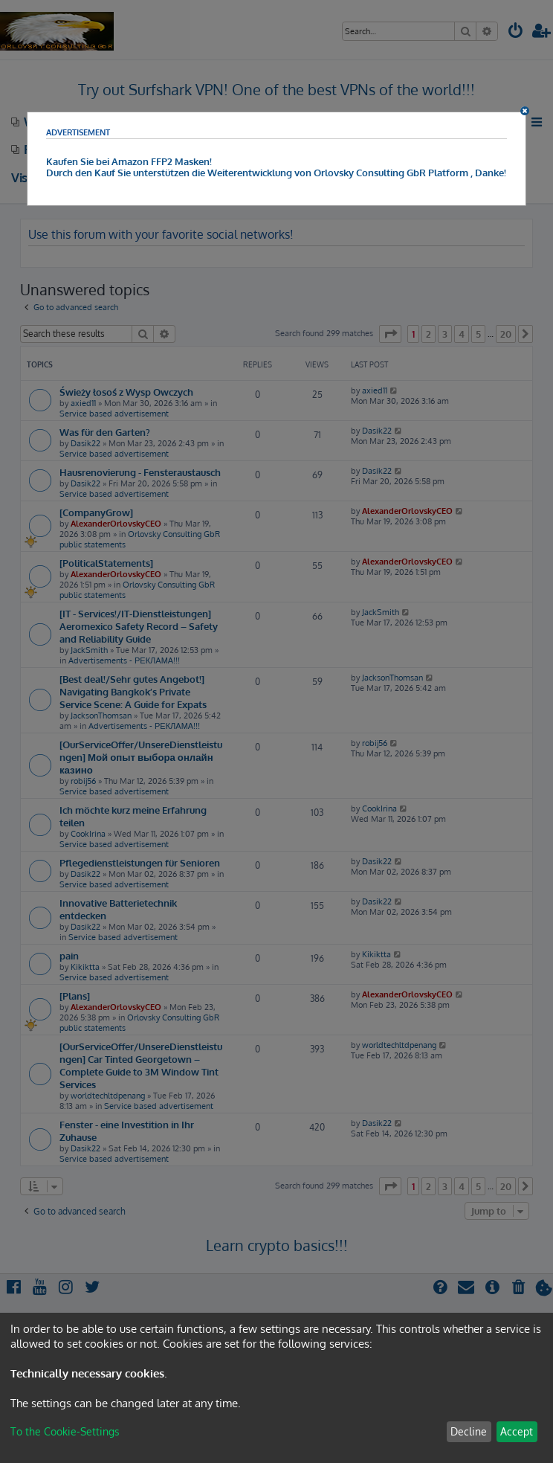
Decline (468, 1431)
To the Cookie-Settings (65, 1431)
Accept (516, 1431)
